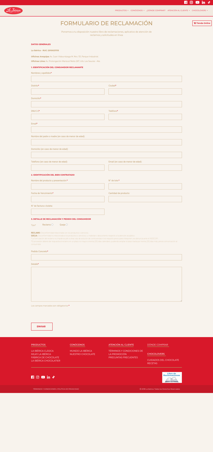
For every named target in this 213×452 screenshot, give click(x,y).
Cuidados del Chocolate (163, 360)
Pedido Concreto (39, 251)
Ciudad (112, 85)
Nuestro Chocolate (82, 354)
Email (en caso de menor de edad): (125, 161)
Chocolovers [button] (199, 10)
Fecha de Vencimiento (41, 193)
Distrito (34, 85)
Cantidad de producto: (119, 193)
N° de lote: (113, 180)
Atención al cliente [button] (178, 10)
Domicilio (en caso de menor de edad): (49, 149)
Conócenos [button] (137, 10)
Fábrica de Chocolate (45, 357)
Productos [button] (121, 10)
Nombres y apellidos (41, 73)
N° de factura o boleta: (42, 206)
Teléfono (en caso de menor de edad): (49, 161)
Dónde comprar (157, 344)
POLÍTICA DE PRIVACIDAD (68, 389)
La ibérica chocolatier (45, 360)
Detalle (34, 264)
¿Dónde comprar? (156, 10)
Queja (62, 224)
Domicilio (35, 98)
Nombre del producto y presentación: (49, 180)
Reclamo (46, 224)
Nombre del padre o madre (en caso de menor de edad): (58, 136)
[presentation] (51, 315)
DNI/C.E (35, 111)
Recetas (152, 363)
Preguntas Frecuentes (123, 357)
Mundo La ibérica (81, 351)
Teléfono (113, 111)
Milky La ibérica (41, 354)
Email (34, 123)
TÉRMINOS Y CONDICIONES (44, 389)
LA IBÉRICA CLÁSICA (42, 351)
